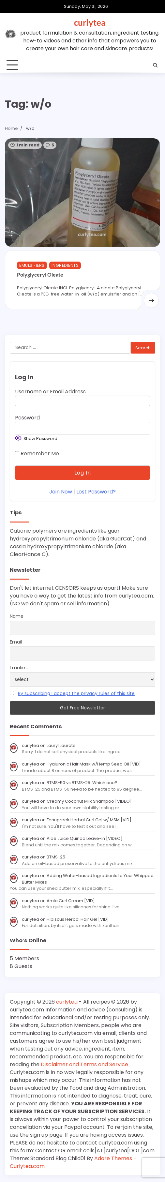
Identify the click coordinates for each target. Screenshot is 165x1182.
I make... (19, 667)
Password (27, 418)
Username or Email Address (50, 392)
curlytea (90, 22)
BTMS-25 (56, 857)
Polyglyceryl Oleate (40, 274)
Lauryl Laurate (61, 745)
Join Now (60, 492)
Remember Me (37, 454)
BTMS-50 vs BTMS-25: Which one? (82, 783)
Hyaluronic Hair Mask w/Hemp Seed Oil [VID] (94, 764)
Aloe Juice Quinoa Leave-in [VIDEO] (85, 838)
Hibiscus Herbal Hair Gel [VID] (78, 919)
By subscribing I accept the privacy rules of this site (76, 693)
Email (16, 642)
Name (16, 616)
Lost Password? (96, 492)
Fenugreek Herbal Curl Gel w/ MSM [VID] (89, 820)
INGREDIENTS (65, 265)
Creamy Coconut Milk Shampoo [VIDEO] (89, 801)
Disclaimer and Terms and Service (85, 1064)
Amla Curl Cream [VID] (71, 901)
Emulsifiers (32, 265)
